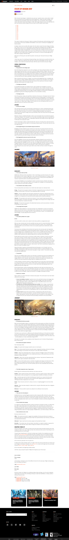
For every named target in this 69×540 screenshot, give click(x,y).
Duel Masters (34, 528)
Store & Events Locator (57, 517)
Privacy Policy (23, 539)
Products (11, 1)
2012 (17, 34)
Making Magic (19, 5)
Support (44, 517)
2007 (17, 27)
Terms (9, 539)
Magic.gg (55, 516)
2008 (17, 29)
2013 (17, 35)
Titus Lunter (36, 316)
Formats (33, 517)
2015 (17, 37)
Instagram (31, 445)
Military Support (35, 520)
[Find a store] (26, 514)
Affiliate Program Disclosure (46, 521)
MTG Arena (17, 1)
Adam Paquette (35, 168)
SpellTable (55, 521)
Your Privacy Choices (50, 539)
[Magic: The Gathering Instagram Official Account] (24, 525)
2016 (17, 39)
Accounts (65, 1)
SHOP (29, 1)
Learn (25, 1)
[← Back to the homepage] (4, 1)
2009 (17, 30)
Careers (44, 516)
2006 (17, 26)
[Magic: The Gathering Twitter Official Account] (11, 525)
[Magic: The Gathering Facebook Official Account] (7, 525)
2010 (17, 31)
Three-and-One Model (23, 434)
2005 (17, 25)
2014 (17, 36)
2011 (17, 32)
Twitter (19, 445)
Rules (33, 519)
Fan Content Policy (37, 539)
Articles (33, 513)
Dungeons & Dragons (36, 527)
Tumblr (22, 445)
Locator (54, 1)
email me (35, 444)
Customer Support (30, 539)
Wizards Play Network (47, 519)
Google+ (26, 445)
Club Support (34, 515)
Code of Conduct (16, 539)
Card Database (59, 1)
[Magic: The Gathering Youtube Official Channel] (20, 525)
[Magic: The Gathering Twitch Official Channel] (16, 525)
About (44, 513)
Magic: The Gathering (57, 513)
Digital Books (34, 516)
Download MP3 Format (21, 464)
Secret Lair (55, 520)
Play (21, 1)
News (32, 1)
